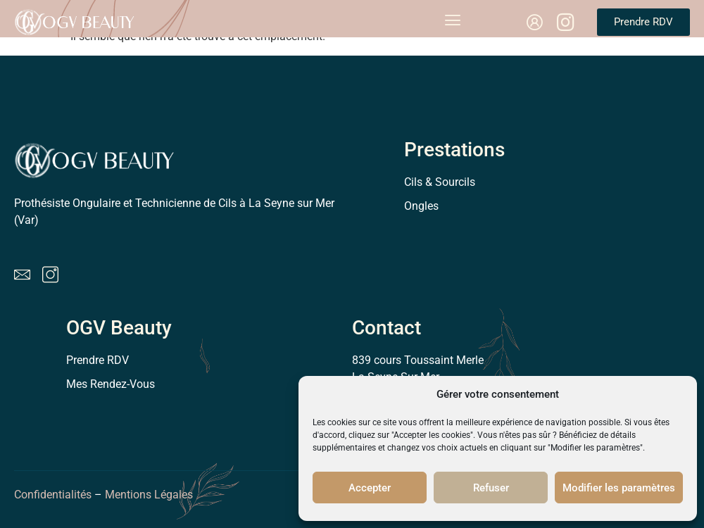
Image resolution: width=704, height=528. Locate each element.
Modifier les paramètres (618, 488)
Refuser (491, 488)
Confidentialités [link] (53, 494)
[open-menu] (452, 22)
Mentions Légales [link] (150, 494)
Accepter (369, 488)
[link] (534, 22)
